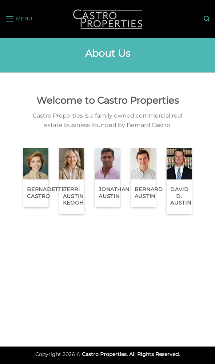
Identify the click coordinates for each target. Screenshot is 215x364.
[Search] (207, 19)
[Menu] (18, 19)
